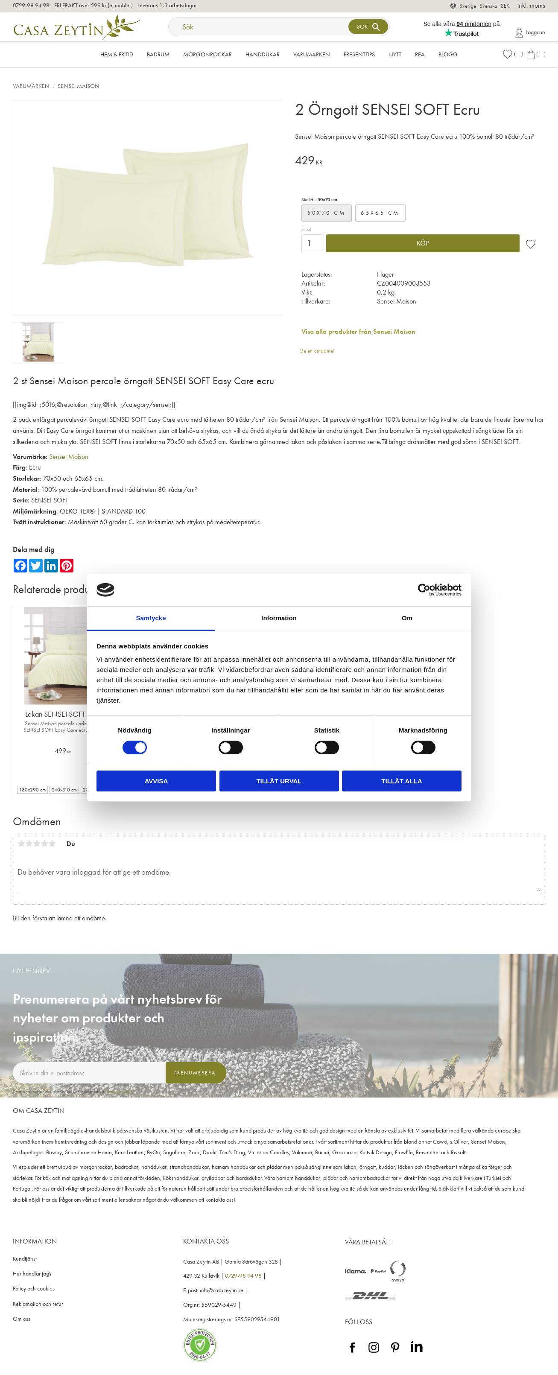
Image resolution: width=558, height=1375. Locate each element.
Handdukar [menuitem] (262, 54)
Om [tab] (407, 618)
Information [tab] (279, 618)
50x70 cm (326, 212)
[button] (513, 54)
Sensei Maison (68, 456)
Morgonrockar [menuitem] (207, 54)
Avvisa (156, 781)
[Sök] (368, 26)
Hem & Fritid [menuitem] (116, 54)
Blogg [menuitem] (448, 54)
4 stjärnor (44, 843)
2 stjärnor (29, 843)
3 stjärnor (37, 843)
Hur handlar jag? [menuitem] (32, 1273)
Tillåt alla (401, 781)
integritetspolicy (120, 1092)
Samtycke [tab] (151, 618)
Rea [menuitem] (420, 54)
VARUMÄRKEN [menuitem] (311, 54)
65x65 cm (380, 212)
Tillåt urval (278, 781)
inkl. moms (531, 5)
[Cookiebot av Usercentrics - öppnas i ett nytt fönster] (424, 590)
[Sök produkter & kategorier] (259, 26)
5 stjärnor (52, 843)
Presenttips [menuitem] (359, 54)
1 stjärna (21, 843)
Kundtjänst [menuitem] (25, 1258)
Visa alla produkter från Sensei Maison (358, 331)
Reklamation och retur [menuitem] (38, 1304)
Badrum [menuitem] (158, 54)
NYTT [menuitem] (395, 54)
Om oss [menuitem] (21, 1318)
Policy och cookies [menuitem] (34, 1288)
